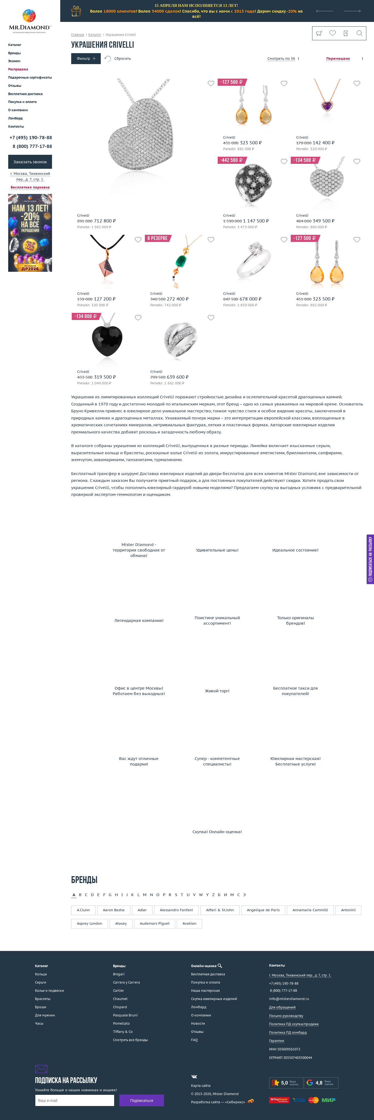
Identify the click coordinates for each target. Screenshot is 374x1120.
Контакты (16, 126)
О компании (18, 110)
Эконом (14, 61)
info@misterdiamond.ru (289, 999)
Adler (142, 910)
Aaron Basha (114, 910)
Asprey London (89, 923)
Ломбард (15, 118)
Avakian (189, 923)
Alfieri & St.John (220, 910)
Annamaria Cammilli (310, 910)
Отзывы (14, 86)
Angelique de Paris (263, 910)
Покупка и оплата (22, 102)
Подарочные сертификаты (30, 77)
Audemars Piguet (154, 923)
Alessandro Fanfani (176, 910)
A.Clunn (83, 910)
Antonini (348, 910)
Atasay (121, 923)
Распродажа (18, 69)
